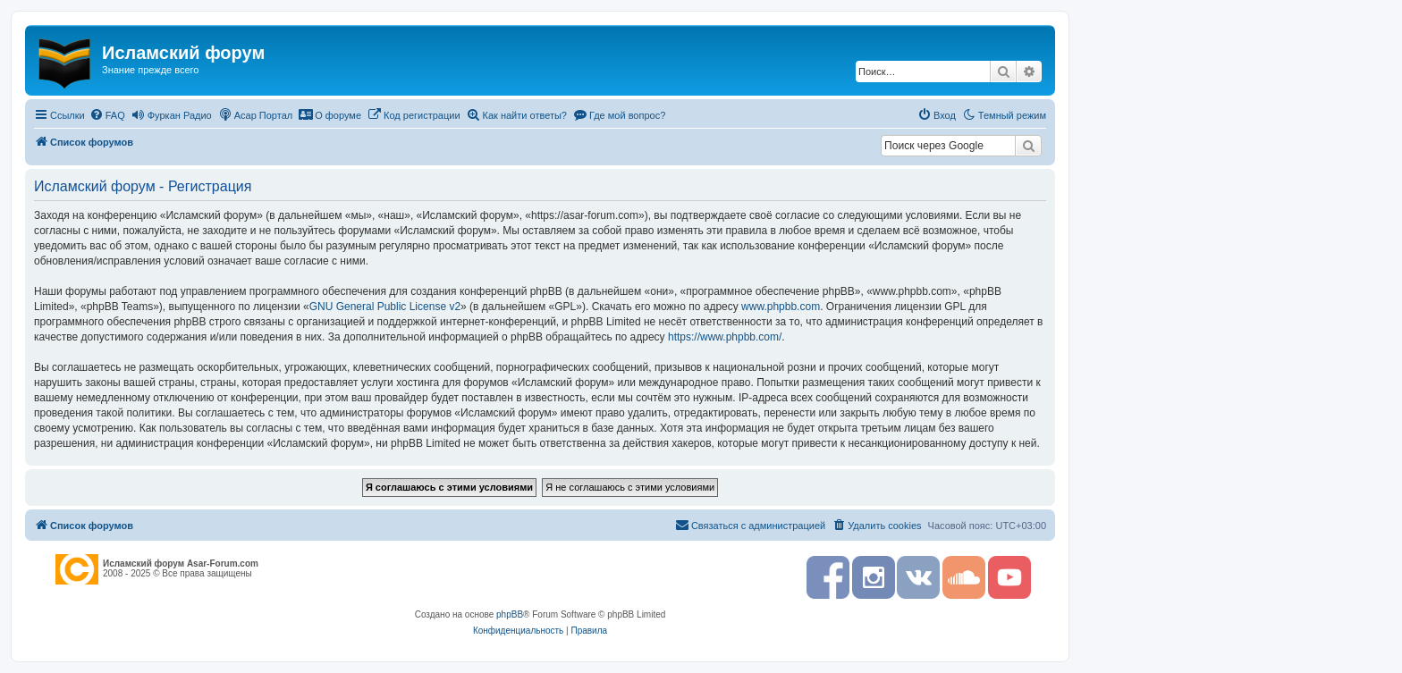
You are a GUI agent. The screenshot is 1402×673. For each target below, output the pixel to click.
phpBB (509, 614)
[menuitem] (107, 115)
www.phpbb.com (780, 306)
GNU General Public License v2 (384, 306)
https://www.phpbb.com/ (724, 337)
